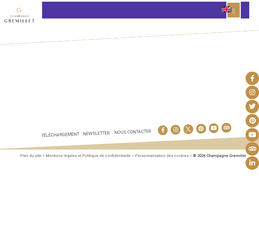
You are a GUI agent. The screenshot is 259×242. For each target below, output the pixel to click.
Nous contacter (133, 132)
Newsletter (96, 133)
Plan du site (30, 156)
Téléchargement (60, 134)
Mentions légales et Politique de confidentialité (88, 156)
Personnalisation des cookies (162, 156)
